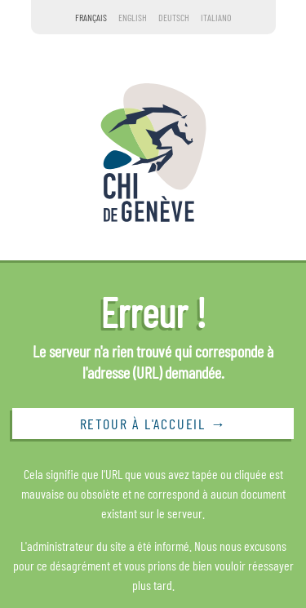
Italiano (216, 17)
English (132, 17)
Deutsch (173, 17)
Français (91, 17)
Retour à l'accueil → (153, 424)
